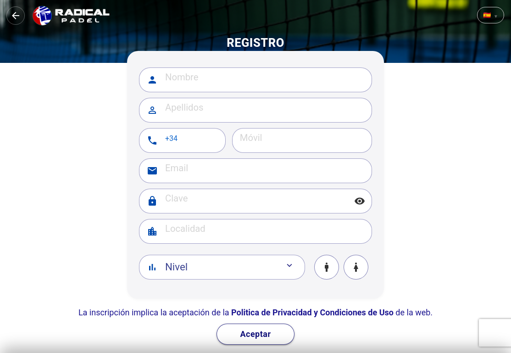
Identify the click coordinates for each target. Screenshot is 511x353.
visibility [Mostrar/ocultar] (359, 201)
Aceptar (255, 334)
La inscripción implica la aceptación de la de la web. (255, 312)
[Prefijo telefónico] (192, 139)
